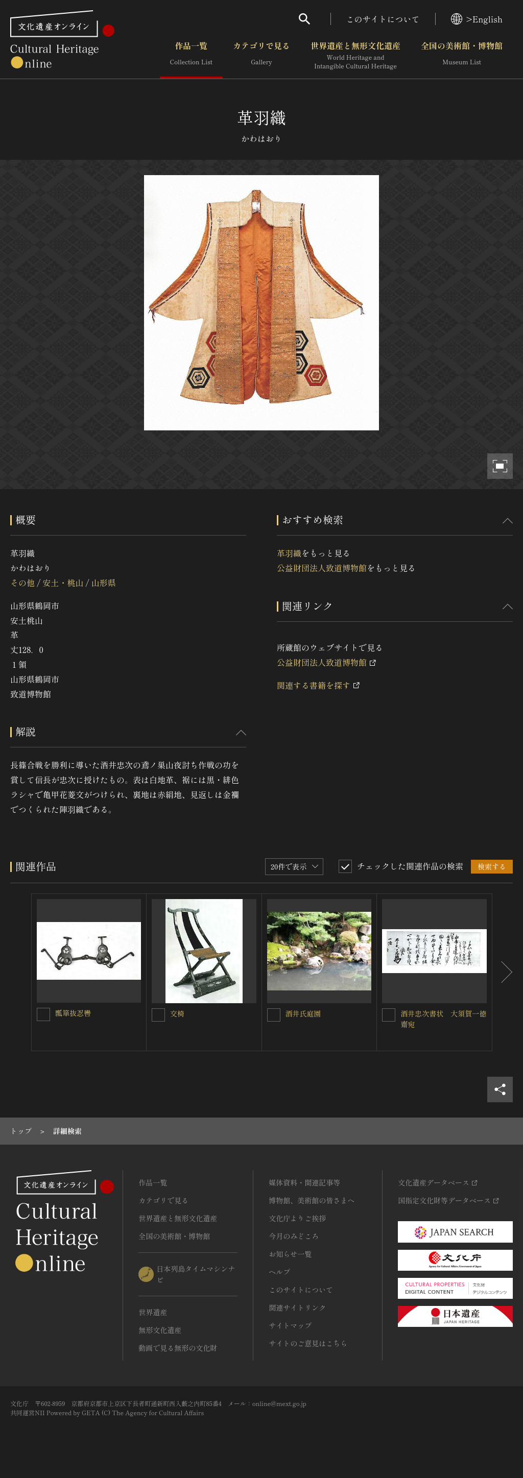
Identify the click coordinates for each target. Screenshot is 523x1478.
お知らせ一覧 (290, 1254)
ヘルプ (279, 1272)
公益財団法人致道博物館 (322, 568)
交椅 (181, 1013)
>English (477, 19)
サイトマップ (290, 1325)
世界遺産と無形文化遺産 (355, 55)
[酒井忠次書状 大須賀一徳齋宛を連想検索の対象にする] (388, 1015)
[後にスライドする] (502, 972)
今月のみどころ (294, 1236)
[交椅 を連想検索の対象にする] (158, 1015)
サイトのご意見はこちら (308, 1343)
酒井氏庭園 (303, 1013)
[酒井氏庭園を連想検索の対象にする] (273, 1015)
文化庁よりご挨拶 (297, 1218)
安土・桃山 (62, 582)
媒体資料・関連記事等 (304, 1182)
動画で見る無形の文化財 (177, 1348)
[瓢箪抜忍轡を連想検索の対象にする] (43, 1014)
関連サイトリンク (297, 1307)
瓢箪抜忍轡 (73, 1013)
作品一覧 (191, 55)
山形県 (103, 582)
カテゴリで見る (261, 55)
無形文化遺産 (159, 1330)
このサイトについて (383, 19)
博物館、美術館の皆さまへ (311, 1200)
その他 (22, 582)
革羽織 (289, 553)
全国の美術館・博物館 (462, 55)
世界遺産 (152, 1312)
